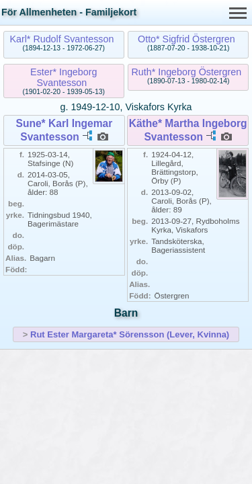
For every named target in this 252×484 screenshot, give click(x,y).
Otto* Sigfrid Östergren (186, 39)
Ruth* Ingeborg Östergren (187, 72)
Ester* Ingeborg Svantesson (63, 77)
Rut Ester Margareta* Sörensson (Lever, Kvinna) (129, 334)
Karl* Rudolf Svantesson (61, 39)
